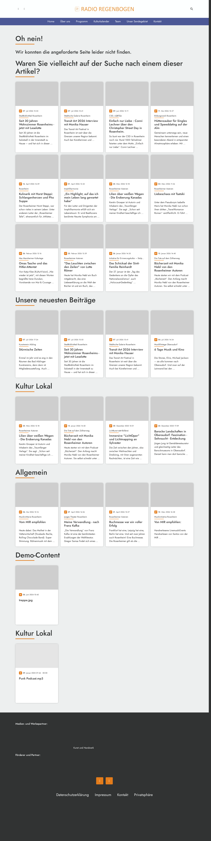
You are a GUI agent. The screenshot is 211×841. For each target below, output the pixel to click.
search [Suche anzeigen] (191, 9)
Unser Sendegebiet (137, 21)
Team (118, 21)
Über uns (65, 21)
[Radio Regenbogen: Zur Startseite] (104, 9)
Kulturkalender (101, 21)
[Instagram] (24, 9)
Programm (82, 21)
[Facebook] (18, 9)
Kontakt (157, 21)
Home (50, 21)
